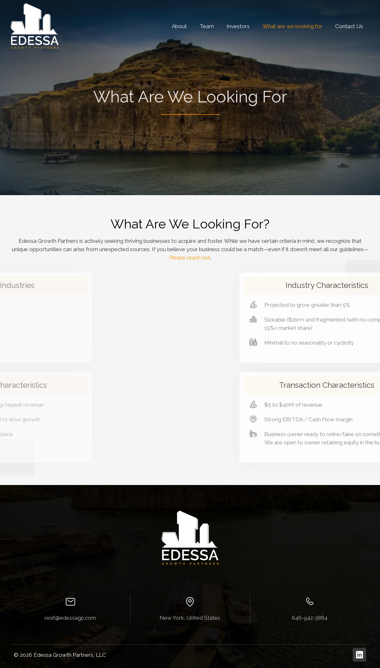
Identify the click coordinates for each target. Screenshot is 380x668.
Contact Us (349, 26)
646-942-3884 (309, 618)
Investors (238, 26)
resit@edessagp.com (70, 618)
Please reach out (189, 257)
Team (207, 26)
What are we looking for (292, 26)
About (179, 26)
